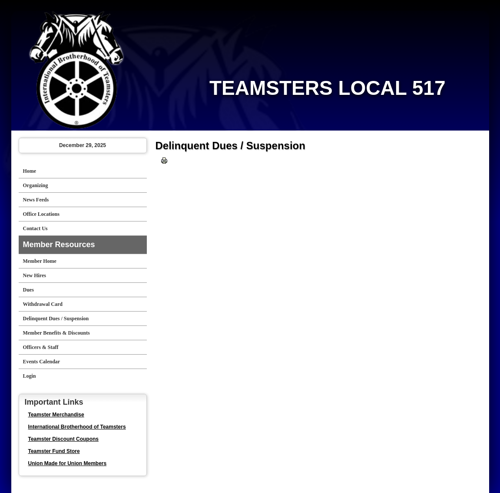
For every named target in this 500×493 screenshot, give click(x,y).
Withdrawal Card (43, 304)
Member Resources (59, 244)
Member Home (39, 261)
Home (29, 171)
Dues (28, 290)
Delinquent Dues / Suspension (56, 318)
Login (29, 376)
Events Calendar (41, 362)
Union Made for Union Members (67, 463)
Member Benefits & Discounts (56, 333)
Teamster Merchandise (56, 415)
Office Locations (41, 214)
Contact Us (35, 228)
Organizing (35, 185)
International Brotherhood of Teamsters (77, 427)
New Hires (34, 275)
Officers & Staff (41, 347)
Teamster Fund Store (54, 451)
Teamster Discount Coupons (63, 439)
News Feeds (36, 200)
